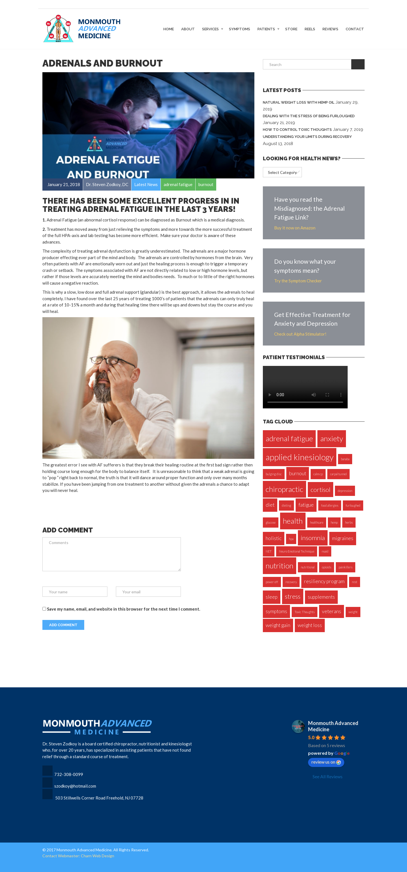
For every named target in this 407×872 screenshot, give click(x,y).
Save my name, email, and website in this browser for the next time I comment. (123, 608)
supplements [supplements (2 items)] (321, 597)
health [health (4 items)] (293, 520)
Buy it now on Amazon (294, 227)
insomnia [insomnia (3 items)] (313, 537)
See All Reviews (328, 776)
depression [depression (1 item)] (345, 491)
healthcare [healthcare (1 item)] (316, 522)
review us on (326, 762)
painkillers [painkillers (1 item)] (345, 567)
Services (210, 29)
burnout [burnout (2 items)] (297, 473)
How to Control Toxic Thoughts (297, 129)
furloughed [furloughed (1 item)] (353, 505)
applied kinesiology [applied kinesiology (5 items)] (300, 457)
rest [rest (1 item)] (354, 582)
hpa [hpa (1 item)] (291, 539)
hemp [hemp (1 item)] (334, 522)
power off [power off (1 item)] (272, 582)
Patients (266, 29)
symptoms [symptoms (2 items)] (276, 611)
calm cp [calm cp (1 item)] (318, 474)
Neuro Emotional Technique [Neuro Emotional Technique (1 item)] (296, 551)
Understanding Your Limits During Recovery (307, 137)
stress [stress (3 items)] (292, 596)
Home (168, 29)
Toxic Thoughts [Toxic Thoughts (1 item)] (305, 612)
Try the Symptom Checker (298, 280)
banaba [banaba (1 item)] (345, 459)
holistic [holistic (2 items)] (274, 538)
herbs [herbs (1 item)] (349, 522)
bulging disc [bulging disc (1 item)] (274, 474)
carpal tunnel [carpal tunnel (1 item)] (338, 474)
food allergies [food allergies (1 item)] (329, 505)
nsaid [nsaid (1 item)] (325, 551)
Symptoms (239, 29)
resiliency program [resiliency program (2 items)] (324, 581)
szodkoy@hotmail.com (75, 785)
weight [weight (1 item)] (353, 612)
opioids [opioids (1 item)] (326, 567)
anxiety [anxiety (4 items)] (331, 438)
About (188, 29)
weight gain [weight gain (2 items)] (278, 625)
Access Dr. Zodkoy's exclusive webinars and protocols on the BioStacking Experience (293, 5)
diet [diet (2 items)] (270, 505)
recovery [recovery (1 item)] (291, 582)
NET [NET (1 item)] (269, 551)
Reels (310, 29)
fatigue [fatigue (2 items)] (306, 505)
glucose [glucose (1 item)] (271, 522)
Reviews (330, 29)
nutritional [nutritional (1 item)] (308, 567)
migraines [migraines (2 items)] (342, 538)
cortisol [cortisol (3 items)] (320, 489)
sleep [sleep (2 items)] (272, 597)
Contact (355, 29)
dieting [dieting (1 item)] (286, 505)
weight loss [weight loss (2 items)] (310, 625)
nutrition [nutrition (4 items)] (279, 565)
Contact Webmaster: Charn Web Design (78, 855)
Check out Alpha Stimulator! (300, 333)
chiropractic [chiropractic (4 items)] (284, 489)
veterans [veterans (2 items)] (331, 611)
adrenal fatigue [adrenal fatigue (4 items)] (289, 438)
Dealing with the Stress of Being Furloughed (309, 116)
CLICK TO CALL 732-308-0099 (68, 5)
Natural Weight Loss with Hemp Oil (298, 102)
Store (291, 29)
